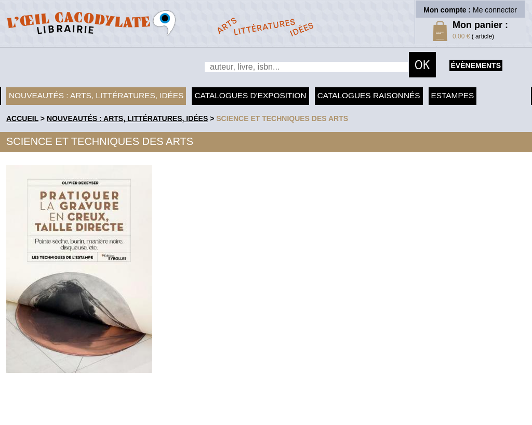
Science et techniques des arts (282, 118)
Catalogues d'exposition (250, 95)
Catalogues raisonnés (368, 95)
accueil (22, 118)
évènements (476, 65)
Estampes (452, 95)
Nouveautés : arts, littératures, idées (96, 95)
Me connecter (495, 10)
